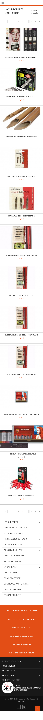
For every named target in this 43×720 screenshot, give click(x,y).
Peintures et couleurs (16, 528)
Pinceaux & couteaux (15, 539)
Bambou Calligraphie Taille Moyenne (21, 137)
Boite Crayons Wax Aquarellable (21, 454)
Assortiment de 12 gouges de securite (21, 97)
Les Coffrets (10, 572)
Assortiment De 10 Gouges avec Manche (21, 57)
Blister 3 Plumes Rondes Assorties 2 (21, 176)
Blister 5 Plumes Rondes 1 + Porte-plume (21, 335)
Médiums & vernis (13, 533)
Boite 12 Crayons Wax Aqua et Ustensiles (21, 414)
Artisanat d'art (12, 561)
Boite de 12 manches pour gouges (21, 496)
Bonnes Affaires (12, 578)
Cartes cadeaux (12, 589)
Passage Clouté (12, 595)
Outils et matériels (14, 556)
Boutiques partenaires (16, 584)
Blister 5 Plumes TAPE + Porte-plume (21, 375)
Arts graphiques (13, 544)
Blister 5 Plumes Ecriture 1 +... (21, 295)
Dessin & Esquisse (13, 550)
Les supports (11, 522)
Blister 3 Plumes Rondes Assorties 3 (21, 216)
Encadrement (11, 567)
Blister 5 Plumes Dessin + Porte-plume (21, 256)
